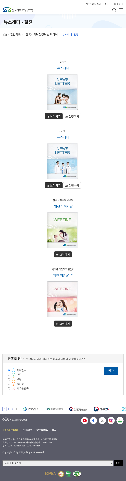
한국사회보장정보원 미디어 (42, 34)
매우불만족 (23, 388)
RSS (54, 429)
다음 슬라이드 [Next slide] (13, 409)
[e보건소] (31, 409)
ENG (106, 4)
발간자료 (15, 34)
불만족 (20, 384)
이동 (118, 463)
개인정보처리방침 (93, 4)
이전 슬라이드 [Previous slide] (4, 409)
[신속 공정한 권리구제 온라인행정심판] (78, 409)
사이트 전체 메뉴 (121, 10)
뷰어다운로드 (42, 429)
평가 (111, 370)
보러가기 (54, 116)
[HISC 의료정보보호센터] (54, 409)
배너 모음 (17, 409)
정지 (9, 409)
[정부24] (101, 409)
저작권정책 (27, 429)
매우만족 (21, 370)
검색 (114, 10)
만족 (19, 374)
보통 (19, 379)
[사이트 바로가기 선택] (57, 463)
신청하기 (72, 116)
